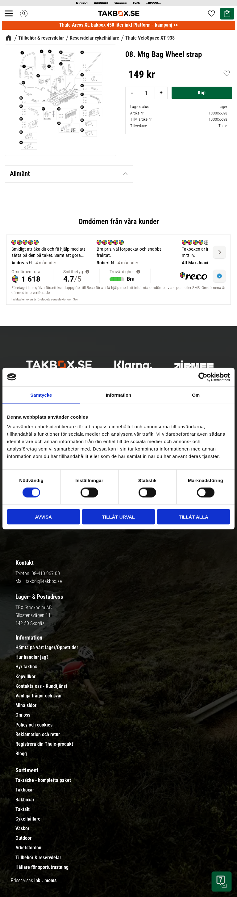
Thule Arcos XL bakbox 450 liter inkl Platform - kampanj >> (118, 25)
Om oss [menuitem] (22, 715)
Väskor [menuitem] (22, 828)
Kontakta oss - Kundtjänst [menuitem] (41, 686)
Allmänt (20, 173)
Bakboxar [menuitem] (24, 800)
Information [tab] (118, 394)
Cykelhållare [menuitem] (27, 819)
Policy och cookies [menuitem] (33, 725)
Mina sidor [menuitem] (25, 705)
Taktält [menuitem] (22, 809)
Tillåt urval (118, 517)
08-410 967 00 (45, 573)
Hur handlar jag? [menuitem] (31, 657)
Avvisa (43, 517)
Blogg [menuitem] (21, 754)
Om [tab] (196, 394)
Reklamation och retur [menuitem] (37, 734)
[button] (12, 20)
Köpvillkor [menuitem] (25, 676)
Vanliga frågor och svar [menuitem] (38, 696)
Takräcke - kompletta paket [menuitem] (43, 780)
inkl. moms (45, 880)
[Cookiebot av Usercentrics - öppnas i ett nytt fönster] (203, 377)
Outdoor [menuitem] (23, 838)
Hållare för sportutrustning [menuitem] (42, 867)
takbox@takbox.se (44, 581)
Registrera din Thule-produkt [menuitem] (44, 744)
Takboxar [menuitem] (24, 790)
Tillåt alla (193, 517)
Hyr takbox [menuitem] (26, 667)
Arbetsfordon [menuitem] (28, 848)
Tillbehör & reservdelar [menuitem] (38, 857)
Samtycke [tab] (41, 394)
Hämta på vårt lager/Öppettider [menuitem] (46, 647)
